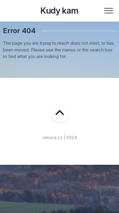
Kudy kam (59, 11)
